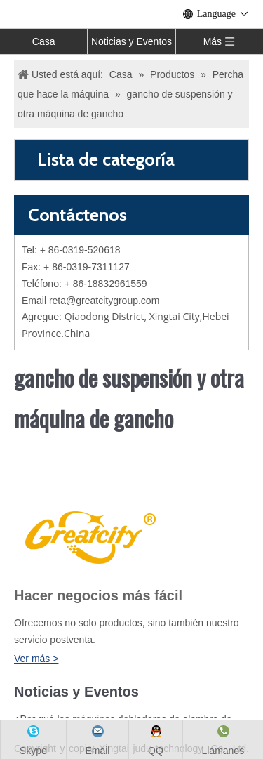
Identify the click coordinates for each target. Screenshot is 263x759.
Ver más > (36, 658)
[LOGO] (88, 535)
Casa (43, 41)
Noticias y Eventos (131, 41)
